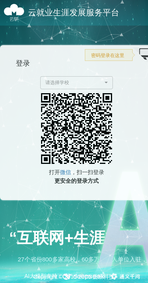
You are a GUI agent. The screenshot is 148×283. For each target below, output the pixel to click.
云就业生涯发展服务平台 (73, 12)
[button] (76, 82)
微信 (65, 172)
